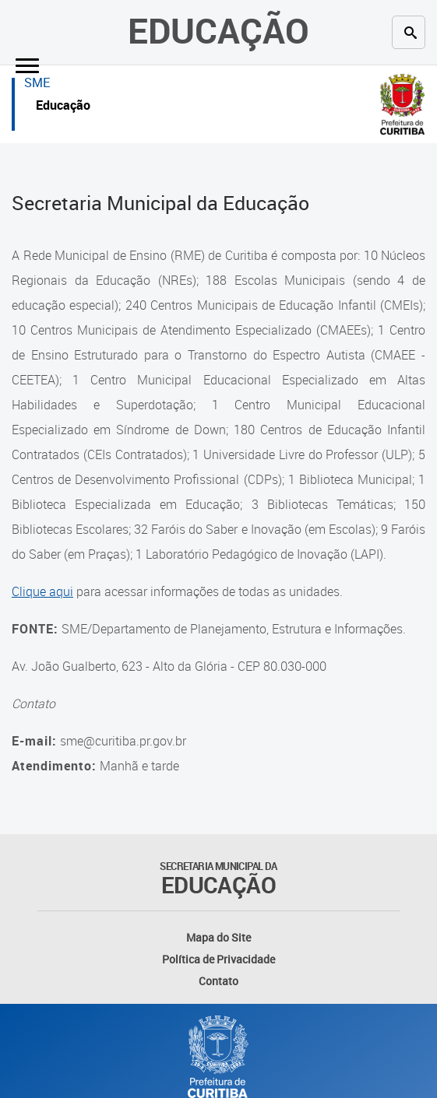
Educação (218, 30)
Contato (218, 980)
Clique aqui (42, 591)
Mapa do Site (218, 937)
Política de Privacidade (218, 959)
